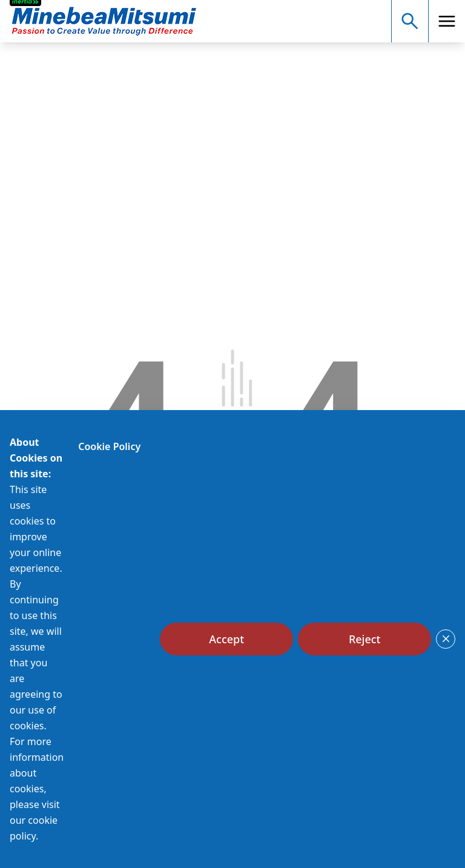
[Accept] (226, 639)
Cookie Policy (109, 446)
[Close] (445, 639)
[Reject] (364, 639)
